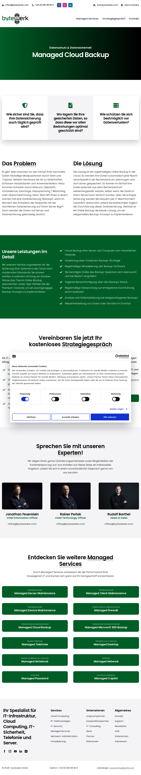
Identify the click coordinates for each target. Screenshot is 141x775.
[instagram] (65, 5)
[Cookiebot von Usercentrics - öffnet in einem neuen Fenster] (117, 356)
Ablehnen (31, 417)
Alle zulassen (109, 417)
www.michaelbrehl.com (122, 767)
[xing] (26, 751)
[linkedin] (70, 5)
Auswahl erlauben (70, 417)
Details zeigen (117, 409)
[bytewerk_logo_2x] (15, 14)
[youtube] (15, 751)
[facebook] (59, 5)
